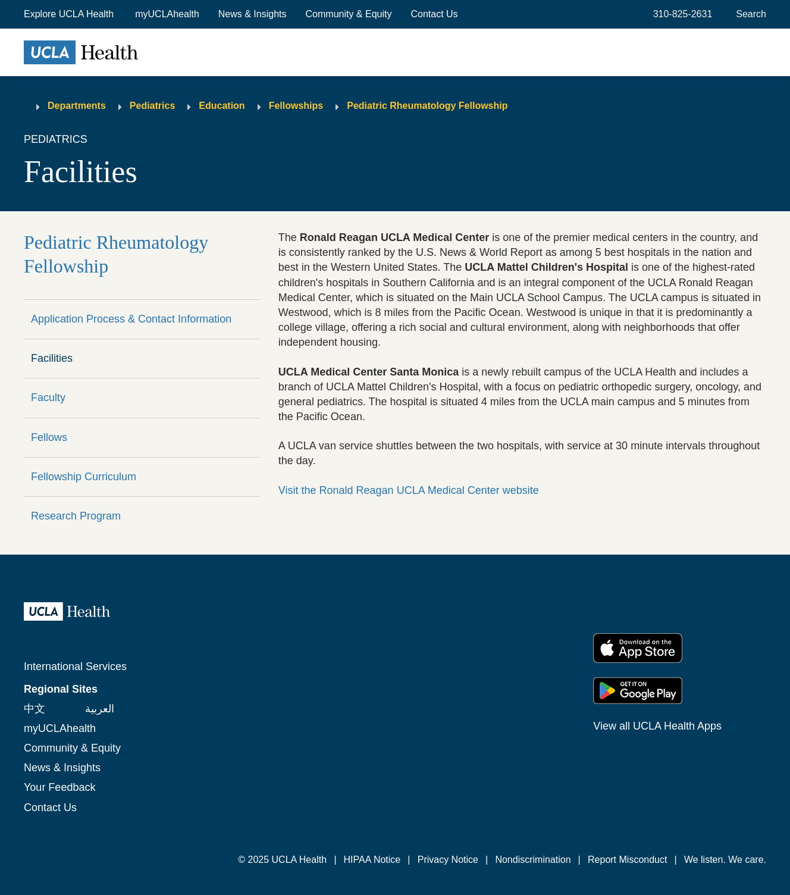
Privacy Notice (448, 860)
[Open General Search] (749, 14)
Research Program (76, 516)
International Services (75, 666)
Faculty (48, 397)
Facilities (52, 358)
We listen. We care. (725, 860)
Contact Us (433, 14)
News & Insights (252, 14)
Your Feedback (59, 787)
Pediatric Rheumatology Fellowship (427, 106)
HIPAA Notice (372, 860)
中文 (34, 709)
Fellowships (296, 106)
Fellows (49, 437)
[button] (70, 14)
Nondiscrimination (532, 860)
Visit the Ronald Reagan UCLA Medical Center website (408, 490)
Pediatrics (152, 106)
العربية (99, 709)
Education (221, 106)
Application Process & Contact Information (131, 319)
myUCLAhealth (167, 14)
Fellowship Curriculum (83, 477)
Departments (77, 106)
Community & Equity (349, 14)
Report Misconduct (627, 860)
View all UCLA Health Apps (657, 726)
